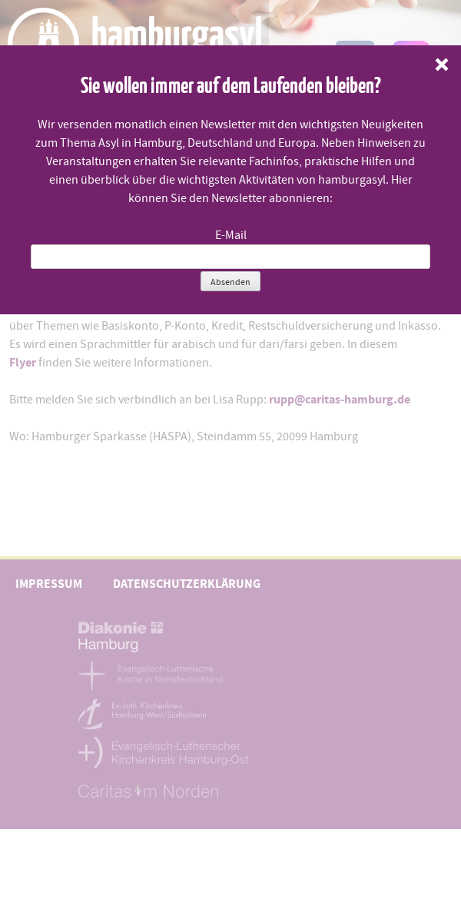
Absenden (230, 282)
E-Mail (231, 235)
